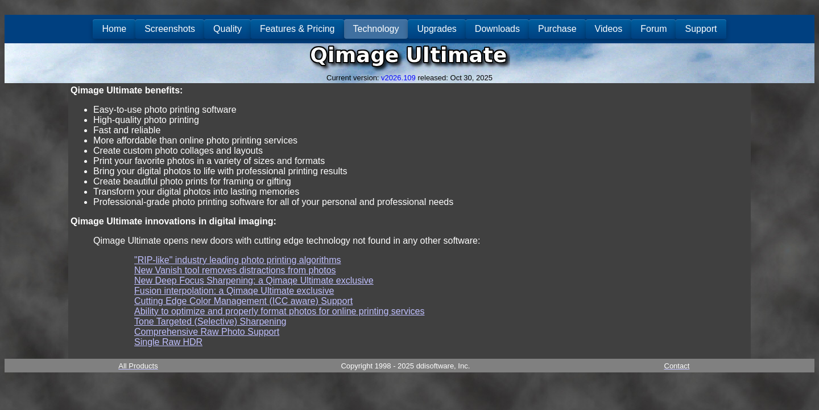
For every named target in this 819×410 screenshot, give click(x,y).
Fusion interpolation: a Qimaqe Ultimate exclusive (234, 291)
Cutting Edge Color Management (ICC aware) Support (243, 301)
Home (114, 29)
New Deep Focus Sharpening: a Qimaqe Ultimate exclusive (254, 280)
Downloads (497, 29)
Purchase (557, 29)
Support (701, 29)
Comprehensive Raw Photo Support (206, 332)
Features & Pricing (297, 29)
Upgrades (436, 29)
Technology (376, 29)
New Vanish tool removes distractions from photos (235, 270)
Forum (653, 29)
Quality (227, 29)
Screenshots (169, 29)
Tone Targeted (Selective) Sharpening (210, 321)
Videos (609, 29)
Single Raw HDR (168, 342)
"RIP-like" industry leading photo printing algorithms (237, 260)
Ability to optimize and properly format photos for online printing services (279, 311)
